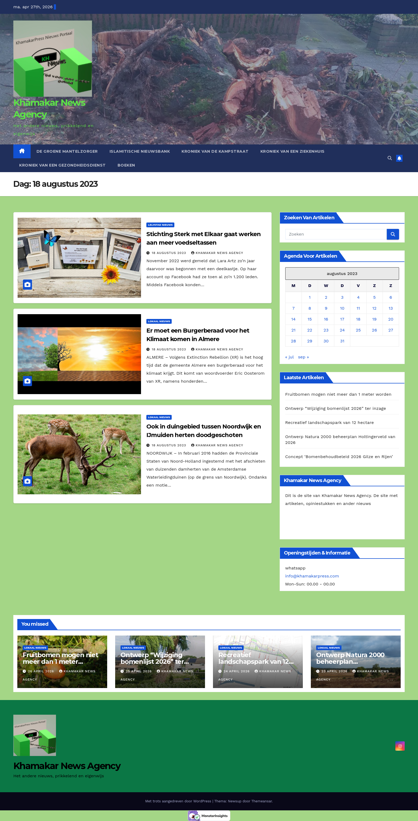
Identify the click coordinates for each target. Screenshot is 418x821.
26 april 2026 (41, 671)
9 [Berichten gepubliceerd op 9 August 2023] (326, 308)
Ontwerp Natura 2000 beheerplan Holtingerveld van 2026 (352, 661)
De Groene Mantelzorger (67, 151)
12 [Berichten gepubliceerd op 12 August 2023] (374, 308)
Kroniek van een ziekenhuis (292, 151)
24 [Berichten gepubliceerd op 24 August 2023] (342, 330)
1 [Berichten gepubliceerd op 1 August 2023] (310, 297)
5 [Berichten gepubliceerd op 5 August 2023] (374, 297)
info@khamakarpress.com (312, 576)
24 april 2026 (237, 671)
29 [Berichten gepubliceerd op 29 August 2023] (309, 340)
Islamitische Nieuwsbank (140, 151)
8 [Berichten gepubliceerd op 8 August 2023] (309, 308)
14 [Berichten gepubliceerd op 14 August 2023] (293, 319)
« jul (289, 356)
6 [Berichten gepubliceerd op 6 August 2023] (390, 297)
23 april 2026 (335, 671)
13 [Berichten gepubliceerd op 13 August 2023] (391, 308)
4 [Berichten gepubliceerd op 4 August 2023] (358, 297)
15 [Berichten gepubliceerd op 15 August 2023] (310, 319)
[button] (390, 158)
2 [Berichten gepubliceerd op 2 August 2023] (326, 297)
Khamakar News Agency (217, 253)
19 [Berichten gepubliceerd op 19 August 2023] (374, 319)
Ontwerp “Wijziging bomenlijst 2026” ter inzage (335, 408)
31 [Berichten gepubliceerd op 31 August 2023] (342, 340)
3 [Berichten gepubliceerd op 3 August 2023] (342, 297)
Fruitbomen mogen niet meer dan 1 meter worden (338, 394)
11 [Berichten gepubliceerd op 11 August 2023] (358, 308)
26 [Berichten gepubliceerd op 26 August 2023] (374, 330)
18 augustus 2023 (169, 253)
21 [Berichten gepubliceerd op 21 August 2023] (293, 330)
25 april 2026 (139, 671)
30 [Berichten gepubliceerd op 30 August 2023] (325, 340)
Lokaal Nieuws (159, 321)
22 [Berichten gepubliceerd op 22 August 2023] (309, 330)
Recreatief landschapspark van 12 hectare (329, 422)
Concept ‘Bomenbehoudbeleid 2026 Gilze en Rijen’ (339, 456)
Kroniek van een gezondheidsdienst (62, 165)
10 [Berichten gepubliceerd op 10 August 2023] (342, 308)
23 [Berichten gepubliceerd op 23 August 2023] (326, 330)
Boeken (126, 165)
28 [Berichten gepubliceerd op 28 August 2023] (293, 340)
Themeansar (261, 801)
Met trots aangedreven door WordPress (178, 801)
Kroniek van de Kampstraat (215, 151)
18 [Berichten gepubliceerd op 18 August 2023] (358, 319)
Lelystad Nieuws (160, 224)
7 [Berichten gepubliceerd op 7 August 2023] (293, 308)
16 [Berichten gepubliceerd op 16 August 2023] (326, 319)
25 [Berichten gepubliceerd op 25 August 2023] (358, 330)
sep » (303, 356)
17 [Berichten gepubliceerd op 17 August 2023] (342, 319)
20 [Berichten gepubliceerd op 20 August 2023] (390, 319)
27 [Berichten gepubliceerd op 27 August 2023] (390, 330)
